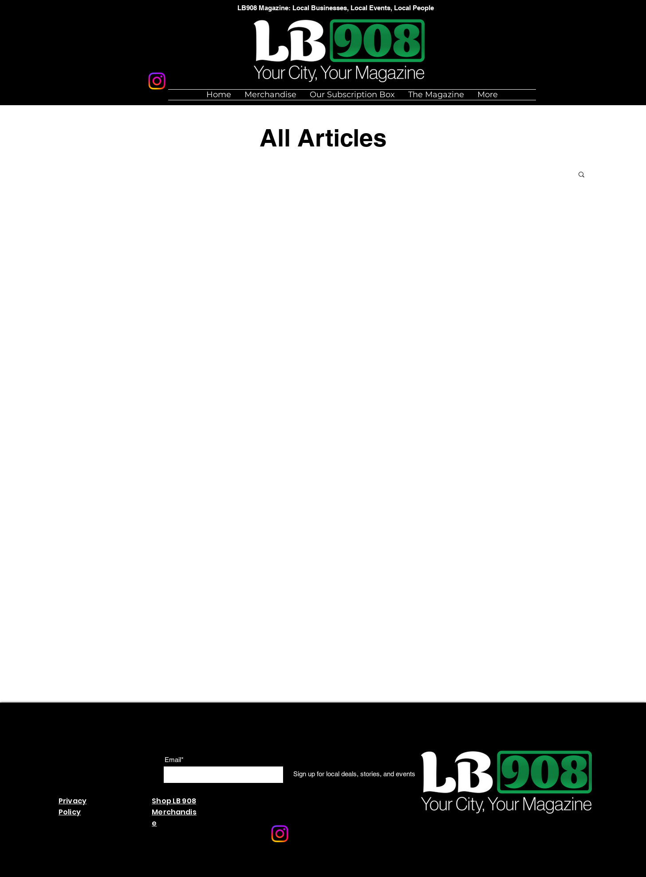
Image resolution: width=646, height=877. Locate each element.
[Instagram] (157, 81)
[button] (581, 175)
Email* (174, 759)
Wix (245, 872)
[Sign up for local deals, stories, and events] (354, 774)
